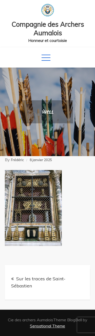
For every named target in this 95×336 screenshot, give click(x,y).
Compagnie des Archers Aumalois (47, 28)
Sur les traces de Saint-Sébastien (38, 282)
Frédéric (17, 160)
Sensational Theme (47, 325)
